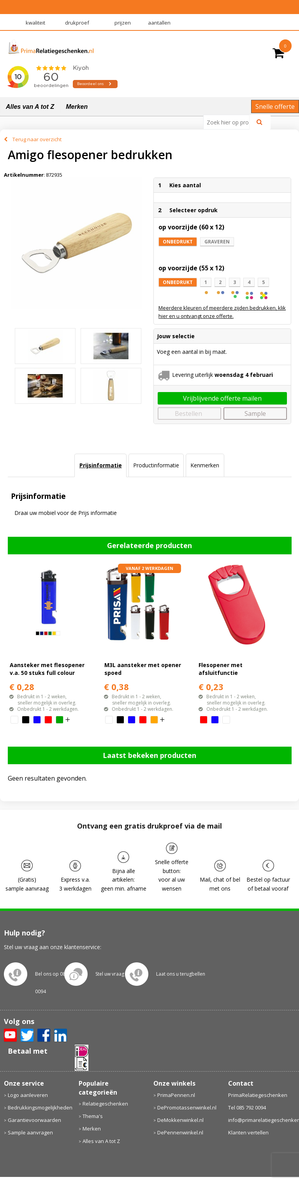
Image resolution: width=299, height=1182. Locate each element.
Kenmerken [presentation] (204, 465)
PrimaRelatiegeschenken (257, 1095)
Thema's (93, 1116)
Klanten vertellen (248, 1132)
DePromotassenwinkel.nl (186, 1107)
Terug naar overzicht (37, 139)
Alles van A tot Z (30, 106)
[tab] (100, 465)
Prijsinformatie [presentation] (100, 465)
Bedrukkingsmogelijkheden (39, 1107)
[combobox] (229, 122)
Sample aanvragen (30, 1132)
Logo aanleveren (28, 1095)
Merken (77, 106)
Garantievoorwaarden (34, 1119)
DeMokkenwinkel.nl (180, 1119)
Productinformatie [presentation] (156, 465)
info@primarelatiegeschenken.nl (261, 1119)
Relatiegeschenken (105, 1103)
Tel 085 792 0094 (247, 1107)
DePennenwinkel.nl (180, 1132)
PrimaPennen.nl (176, 1095)
